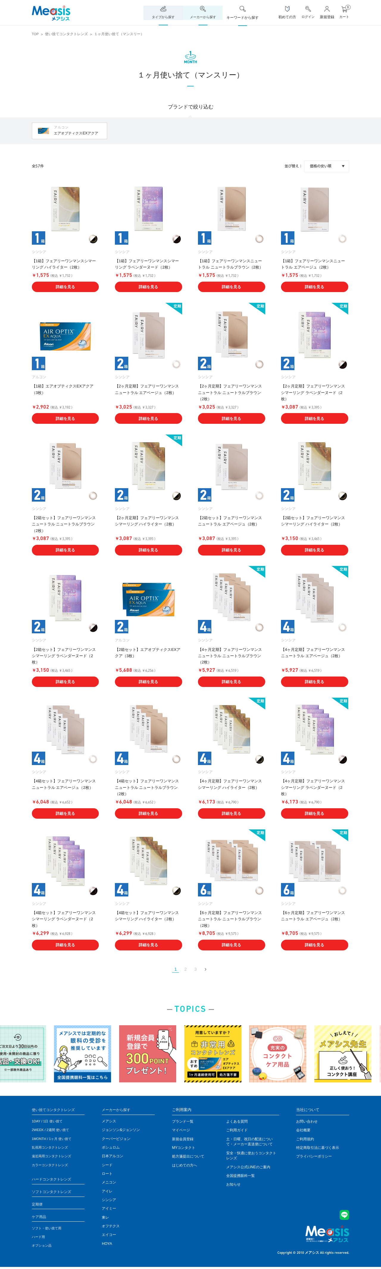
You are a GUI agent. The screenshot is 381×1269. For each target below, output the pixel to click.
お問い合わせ (307, 1122)
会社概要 (303, 1131)
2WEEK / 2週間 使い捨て (52, 1131)
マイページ (181, 1131)
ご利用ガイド (237, 1131)
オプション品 (42, 1247)
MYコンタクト (184, 1148)
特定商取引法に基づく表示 (317, 1148)
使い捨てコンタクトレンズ (66, 34)
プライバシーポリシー (314, 1157)
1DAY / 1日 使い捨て (48, 1122)
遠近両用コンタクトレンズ (53, 1157)
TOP (35, 34)
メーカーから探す (117, 1110)
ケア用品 (39, 1218)
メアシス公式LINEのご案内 (248, 1168)
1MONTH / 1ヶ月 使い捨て (53, 1140)
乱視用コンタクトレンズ (51, 1148)
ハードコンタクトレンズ (53, 1180)
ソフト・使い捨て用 (48, 1230)
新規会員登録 (182, 1140)
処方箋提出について (188, 1157)
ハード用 (39, 1239)
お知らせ (233, 1185)
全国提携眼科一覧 (240, 1176)
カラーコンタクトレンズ (51, 1165)
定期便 (37, 1205)
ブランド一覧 (182, 1122)
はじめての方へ (184, 1165)
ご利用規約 (305, 1140)
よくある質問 (237, 1122)
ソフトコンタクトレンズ (53, 1193)
